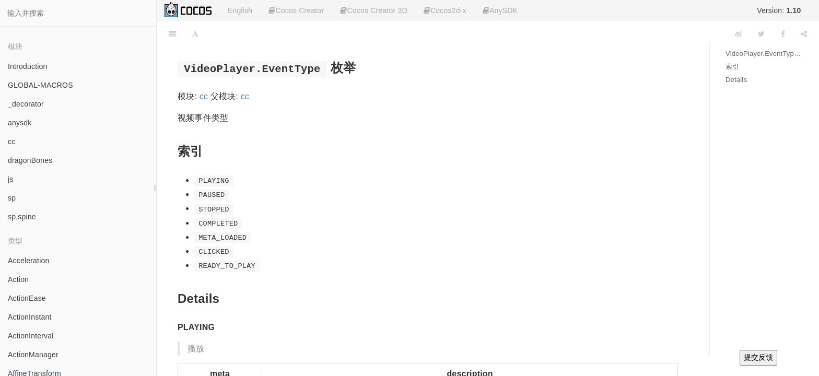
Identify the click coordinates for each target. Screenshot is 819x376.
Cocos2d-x (445, 10)
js (11, 179)
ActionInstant (30, 317)
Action (18, 279)
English (240, 10)
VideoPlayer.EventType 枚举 (764, 53)
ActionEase (27, 298)
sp (12, 198)
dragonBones (30, 160)
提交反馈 (758, 357)
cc (11, 141)
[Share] (804, 34)
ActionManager (33, 354)
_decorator (26, 104)
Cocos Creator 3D (373, 10)
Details (736, 80)
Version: (779, 10)
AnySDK (500, 10)
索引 (732, 66)
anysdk (20, 123)
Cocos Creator (296, 10)
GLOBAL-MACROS (40, 85)
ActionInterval (31, 336)
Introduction (28, 66)
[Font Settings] (195, 34)
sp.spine (22, 217)
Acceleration (28, 260)
